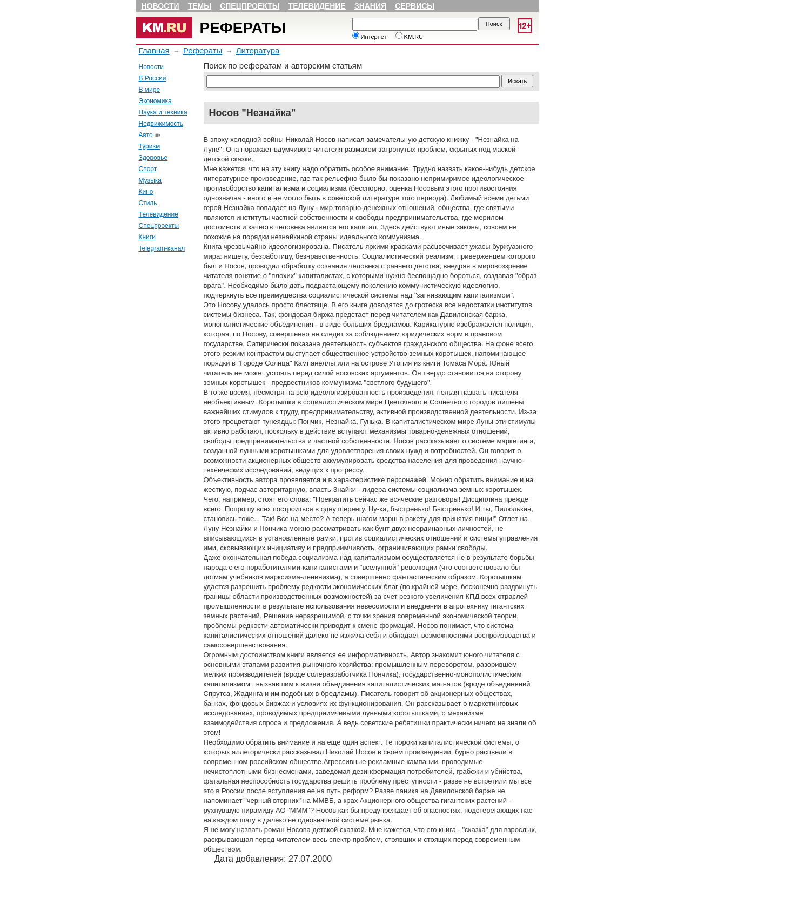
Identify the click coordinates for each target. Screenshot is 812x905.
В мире (149, 89)
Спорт (148, 169)
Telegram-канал (162, 248)
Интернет (369, 36)
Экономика (155, 101)
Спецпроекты (249, 6)
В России (152, 78)
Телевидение (317, 6)
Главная (154, 50)
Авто (146, 135)
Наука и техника (163, 112)
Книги (147, 237)
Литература (258, 50)
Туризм (149, 146)
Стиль (148, 203)
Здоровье (153, 157)
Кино (146, 191)
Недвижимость (161, 123)
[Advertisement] (168, 423)
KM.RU (409, 36)
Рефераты (243, 27)
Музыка (150, 180)
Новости (160, 6)
